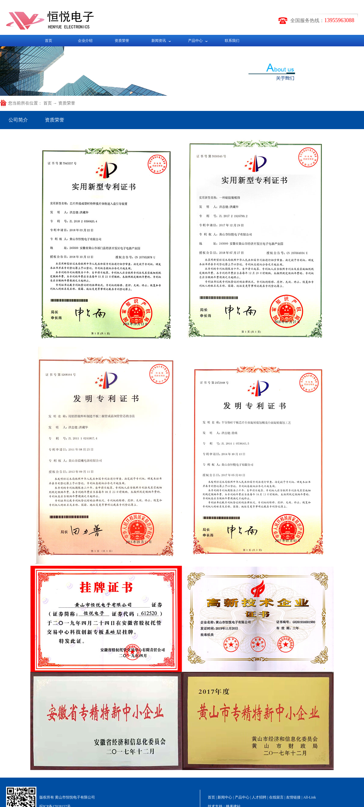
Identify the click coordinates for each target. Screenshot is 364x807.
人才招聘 (259, 797)
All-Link (309, 797)
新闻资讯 (158, 40)
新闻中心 (224, 797)
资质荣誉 (122, 40)
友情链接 (293, 797)
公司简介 (18, 119)
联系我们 (232, 40)
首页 (48, 40)
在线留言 (276, 797)
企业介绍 (85, 40)
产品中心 (195, 40)
